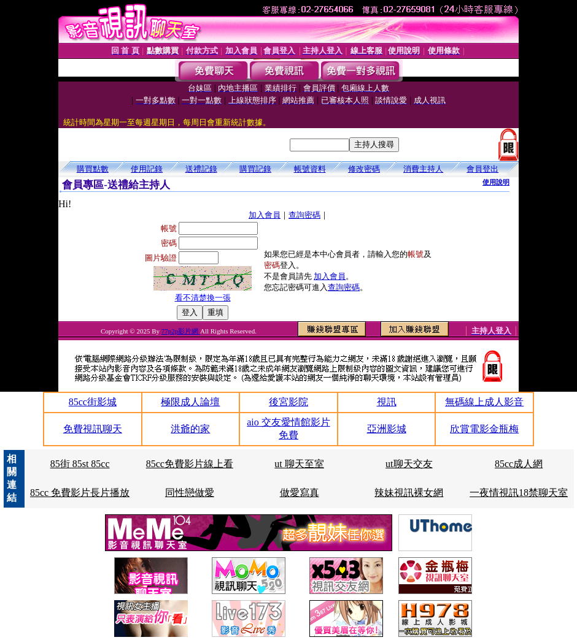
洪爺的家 (190, 429)
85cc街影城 (93, 402)
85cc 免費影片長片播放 (80, 492)
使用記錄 (147, 168)
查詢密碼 (304, 214)
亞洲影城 (386, 429)
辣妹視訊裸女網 (408, 492)
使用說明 (495, 182)
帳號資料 (310, 168)
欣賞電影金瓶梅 (484, 429)
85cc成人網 (519, 464)
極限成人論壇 (190, 402)
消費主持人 (423, 168)
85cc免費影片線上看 (189, 464)
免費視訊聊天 (92, 429)
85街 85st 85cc (80, 464)
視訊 (387, 402)
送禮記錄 (201, 168)
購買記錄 (255, 168)
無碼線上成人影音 (484, 402)
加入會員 (265, 214)
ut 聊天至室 (298, 464)
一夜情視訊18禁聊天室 (519, 492)
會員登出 (482, 168)
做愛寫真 (299, 492)
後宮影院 (288, 402)
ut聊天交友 (408, 464)
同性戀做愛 (189, 492)
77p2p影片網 (180, 331)
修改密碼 (364, 168)
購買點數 (93, 168)
